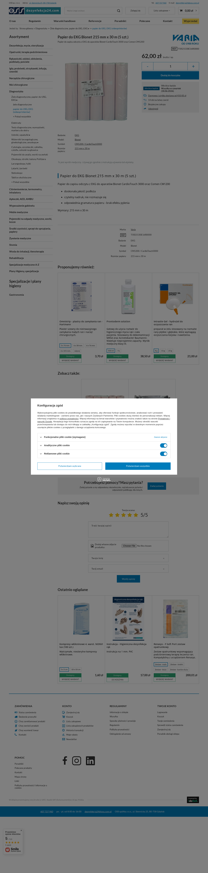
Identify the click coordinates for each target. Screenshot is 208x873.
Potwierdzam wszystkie (138, 466)
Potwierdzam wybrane (69, 466)
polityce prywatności (69, 418)
